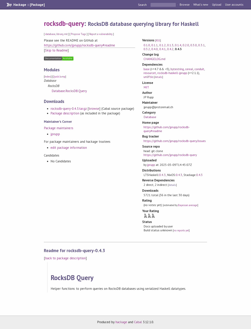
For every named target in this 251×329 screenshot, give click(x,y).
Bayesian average (187, 205)
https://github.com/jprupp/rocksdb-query (170, 155)
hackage (121, 322)
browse (94, 108)
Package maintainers (58, 128)
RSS (158, 40)
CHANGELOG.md (154, 59)
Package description (65, 113)
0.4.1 (162, 49)
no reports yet (181, 230)
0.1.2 (162, 45)
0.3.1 (201, 45)
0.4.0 (154, 49)
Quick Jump (59, 76)
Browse (184, 5)
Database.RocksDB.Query (69, 91)
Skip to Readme (56, 50)
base (147, 69)
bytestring (177, 69)
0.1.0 (147, 45)
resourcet (150, 73)
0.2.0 (186, 45)
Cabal (138, 322)
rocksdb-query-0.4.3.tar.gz (69, 108)
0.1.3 (170, 45)
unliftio (148, 77)
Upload (216, 5)
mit (66, 34)
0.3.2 (147, 49)
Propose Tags (78, 34)
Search (142, 5)
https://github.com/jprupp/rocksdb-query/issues (175, 141)
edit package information (69, 147)
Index (48, 76)
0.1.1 (154, 45)
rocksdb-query (64, 23)
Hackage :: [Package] (28, 4)
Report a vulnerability (100, 34)
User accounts (234, 5)
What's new (200, 5)
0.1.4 (178, 45)
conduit (199, 69)
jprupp (55, 134)
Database (150, 117)
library (59, 34)
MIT (146, 87)
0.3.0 (193, 45)
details (158, 77)
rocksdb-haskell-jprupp (172, 73)
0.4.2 (170, 49)
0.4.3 (162, 175)
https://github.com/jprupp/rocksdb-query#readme (79, 45)
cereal (189, 69)
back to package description (65, 258)
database (50, 34)
